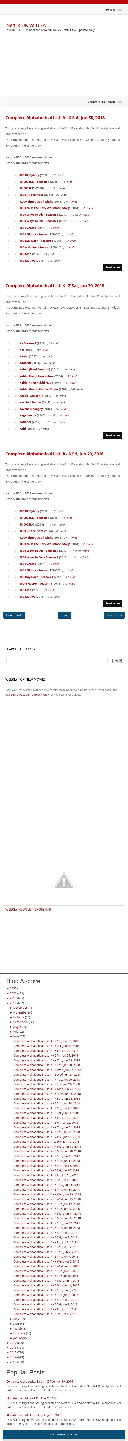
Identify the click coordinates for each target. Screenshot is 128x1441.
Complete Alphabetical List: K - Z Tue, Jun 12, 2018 (46, 1209)
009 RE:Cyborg (29, 175)
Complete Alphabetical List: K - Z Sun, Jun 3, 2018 (45, 1295)
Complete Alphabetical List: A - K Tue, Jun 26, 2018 (46, 1079)
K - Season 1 (27, 343)
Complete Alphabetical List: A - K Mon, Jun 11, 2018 (47, 1213)
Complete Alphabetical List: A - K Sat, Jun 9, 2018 (45, 1233)
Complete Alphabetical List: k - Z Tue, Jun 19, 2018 (46, 1142)
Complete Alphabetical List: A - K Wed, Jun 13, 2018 (47, 1194)
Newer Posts (14, 615)
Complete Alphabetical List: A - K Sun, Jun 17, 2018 (46, 1156)
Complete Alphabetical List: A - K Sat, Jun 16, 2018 (46, 1166)
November (20, 1012)
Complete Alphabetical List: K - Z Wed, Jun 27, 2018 (47, 1074)
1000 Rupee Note (31, 195)
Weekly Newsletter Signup (28, 909)
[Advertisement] (64, 67)
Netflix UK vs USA (26, 25)
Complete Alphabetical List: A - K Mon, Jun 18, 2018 (47, 1146)
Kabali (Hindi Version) (34, 369)
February (19, 1333)
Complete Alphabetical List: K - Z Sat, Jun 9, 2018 (45, 1237)
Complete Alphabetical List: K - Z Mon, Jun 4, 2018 (46, 1285)
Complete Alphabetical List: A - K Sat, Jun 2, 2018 (45, 1300)
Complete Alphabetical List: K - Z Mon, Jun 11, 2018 (47, 1218)
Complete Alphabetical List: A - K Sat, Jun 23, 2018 (46, 1108)
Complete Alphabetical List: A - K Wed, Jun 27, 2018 (47, 1070)
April (16, 1323)
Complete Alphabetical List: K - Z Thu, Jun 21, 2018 (46, 1132)
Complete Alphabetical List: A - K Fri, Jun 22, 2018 (45, 1118)
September (20, 1022)
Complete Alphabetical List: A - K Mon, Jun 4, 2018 (46, 1280)
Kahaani (25, 422)
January (18, 1338)
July (15, 1031)
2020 (13, 993)
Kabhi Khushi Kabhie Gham (38, 389)
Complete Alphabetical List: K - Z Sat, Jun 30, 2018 (54, 285)
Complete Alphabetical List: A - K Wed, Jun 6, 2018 (46, 1261)
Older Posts (114, 615)
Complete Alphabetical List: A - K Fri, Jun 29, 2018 (54, 454)
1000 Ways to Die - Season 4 (38, 221)
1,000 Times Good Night (36, 201)
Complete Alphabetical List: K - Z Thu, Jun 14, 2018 (46, 1189)
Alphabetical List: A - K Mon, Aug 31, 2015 (33, 1415)
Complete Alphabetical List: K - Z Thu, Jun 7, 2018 (45, 1256)
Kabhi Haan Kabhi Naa (35, 382)
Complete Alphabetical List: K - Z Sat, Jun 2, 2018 (45, 1304)
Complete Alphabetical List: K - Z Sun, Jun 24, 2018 (46, 1103)
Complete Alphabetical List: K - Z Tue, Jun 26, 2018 (46, 1084)
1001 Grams (27, 228)
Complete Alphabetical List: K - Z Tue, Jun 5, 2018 (45, 1276)
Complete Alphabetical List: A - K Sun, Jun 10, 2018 (46, 1223)
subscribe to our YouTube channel (30, 694)
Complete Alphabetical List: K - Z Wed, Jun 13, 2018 (47, 1199)
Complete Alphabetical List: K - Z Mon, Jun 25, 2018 (47, 1094)
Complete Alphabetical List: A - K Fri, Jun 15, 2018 (45, 1175)
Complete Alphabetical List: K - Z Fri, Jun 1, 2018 (44, 1314)
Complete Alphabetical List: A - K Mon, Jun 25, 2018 (47, 1089)
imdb (61, 175)
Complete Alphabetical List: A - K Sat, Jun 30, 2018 (55, 117)
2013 (13, 1362)
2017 (13, 1343)
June (16, 1036)
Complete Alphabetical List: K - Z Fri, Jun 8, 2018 (44, 1247)
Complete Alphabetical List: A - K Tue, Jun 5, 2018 (45, 1271)
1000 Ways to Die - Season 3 (38, 214)
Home (65, 615)
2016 (13, 1348)
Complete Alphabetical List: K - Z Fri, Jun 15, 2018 (45, 1180)
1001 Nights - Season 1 (35, 234)
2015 (13, 1352)
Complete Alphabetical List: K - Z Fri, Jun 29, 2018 (45, 1055)
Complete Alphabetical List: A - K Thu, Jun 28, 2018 (46, 1060)
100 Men (25, 254)
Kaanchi (25, 363)
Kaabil (23, 356)
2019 (13, 998)
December (20, 1007)
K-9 (21, 350)
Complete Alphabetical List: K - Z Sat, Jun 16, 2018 (46, 1170)
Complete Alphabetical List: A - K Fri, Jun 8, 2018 (45, 1242)
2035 (13, 988)
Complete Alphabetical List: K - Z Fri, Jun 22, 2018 (45, 1122)
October (18, 1017)
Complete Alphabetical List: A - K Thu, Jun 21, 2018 (46, 1127)
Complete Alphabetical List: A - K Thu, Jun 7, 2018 (45, 1252)
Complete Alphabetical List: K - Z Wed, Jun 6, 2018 (46, 1266)
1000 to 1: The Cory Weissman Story (44, 208)
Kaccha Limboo (30, 402)
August (18, 1027)
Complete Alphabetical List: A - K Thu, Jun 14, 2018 (46, 1185)
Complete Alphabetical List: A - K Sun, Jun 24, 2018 (46, 1099)
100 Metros (27, 260)
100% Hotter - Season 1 (35, 247)
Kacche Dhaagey (31, 409)
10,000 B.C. (27, 188)
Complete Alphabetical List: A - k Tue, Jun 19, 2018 (46, 1137)
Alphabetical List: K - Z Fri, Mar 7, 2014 (31, 1398)
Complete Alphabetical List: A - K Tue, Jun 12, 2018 (46, 1204)
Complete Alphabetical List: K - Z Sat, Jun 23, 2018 (46, 1113)
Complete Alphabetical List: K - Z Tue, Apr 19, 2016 (39, 1381)
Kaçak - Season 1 (31, 396)
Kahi (22, 429)
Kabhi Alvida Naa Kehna (36, 376)
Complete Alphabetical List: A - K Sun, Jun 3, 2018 (45, 1290)
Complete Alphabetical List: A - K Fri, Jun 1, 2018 (45, 1309)
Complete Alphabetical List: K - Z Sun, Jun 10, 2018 (46, 1228)
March (17, 1328)
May (16, 1319)
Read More (112, 267)
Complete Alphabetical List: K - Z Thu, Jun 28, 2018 (46, 1065)
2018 (13, 1003)
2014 (13, 1357)
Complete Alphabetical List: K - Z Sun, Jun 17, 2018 (46, 1161)
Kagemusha (27, 415)
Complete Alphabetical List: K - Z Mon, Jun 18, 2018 (47, 1151)
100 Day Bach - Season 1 (36, 241)
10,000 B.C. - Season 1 (34, 182)
